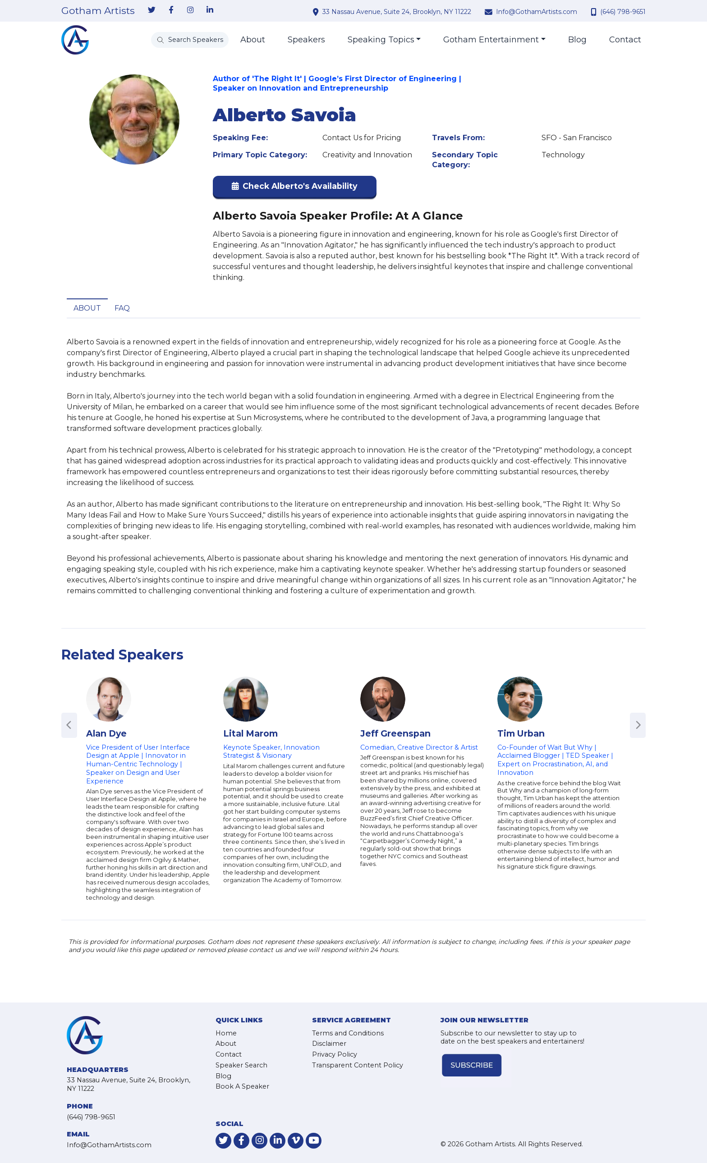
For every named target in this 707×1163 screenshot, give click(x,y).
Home (226, 1033)
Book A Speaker (242, 1086)
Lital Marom (250, 733)
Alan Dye (106, 733)
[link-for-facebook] (171, 10)
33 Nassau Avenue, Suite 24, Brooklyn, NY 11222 (396, 12)
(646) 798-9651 (623, 12)
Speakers (306, 40)
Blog (577, 40)
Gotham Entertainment (491, 40)
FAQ (122, 308)
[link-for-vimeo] (295, 1141)
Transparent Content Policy (357, 1065)
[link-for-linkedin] (209, 10)
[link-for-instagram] (190, 10)
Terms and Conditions (348, 1033)
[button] (294, 188)
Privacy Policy (334, 1054)
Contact (625, 40)
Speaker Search (241, 1065)
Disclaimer (329, 1043)
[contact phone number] (595, 11)
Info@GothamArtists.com (536, 12)
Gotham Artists (98, 10)
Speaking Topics (381, 40)
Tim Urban (521, 733)
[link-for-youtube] (313, 1141)
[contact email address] (490, 11)
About (252, 40)
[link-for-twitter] (151, 10)
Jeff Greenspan (395, 733)
